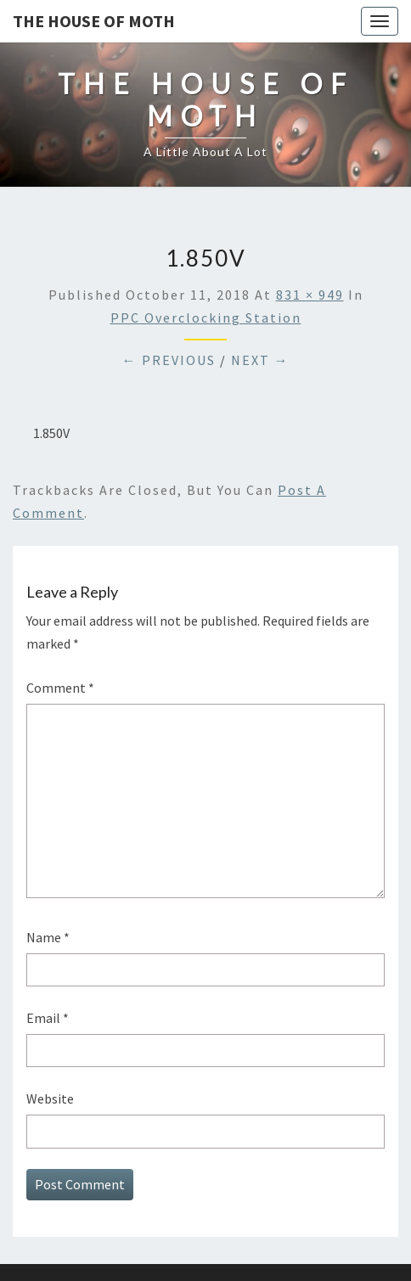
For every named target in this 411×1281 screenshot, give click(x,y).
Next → (260, 359)
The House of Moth (94, 20)
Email (47, 1017)
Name (48, 937)
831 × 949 (310, 294)
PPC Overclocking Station (205, 317)
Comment (60, 687)
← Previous (169, 359)
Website (50, 1098)
